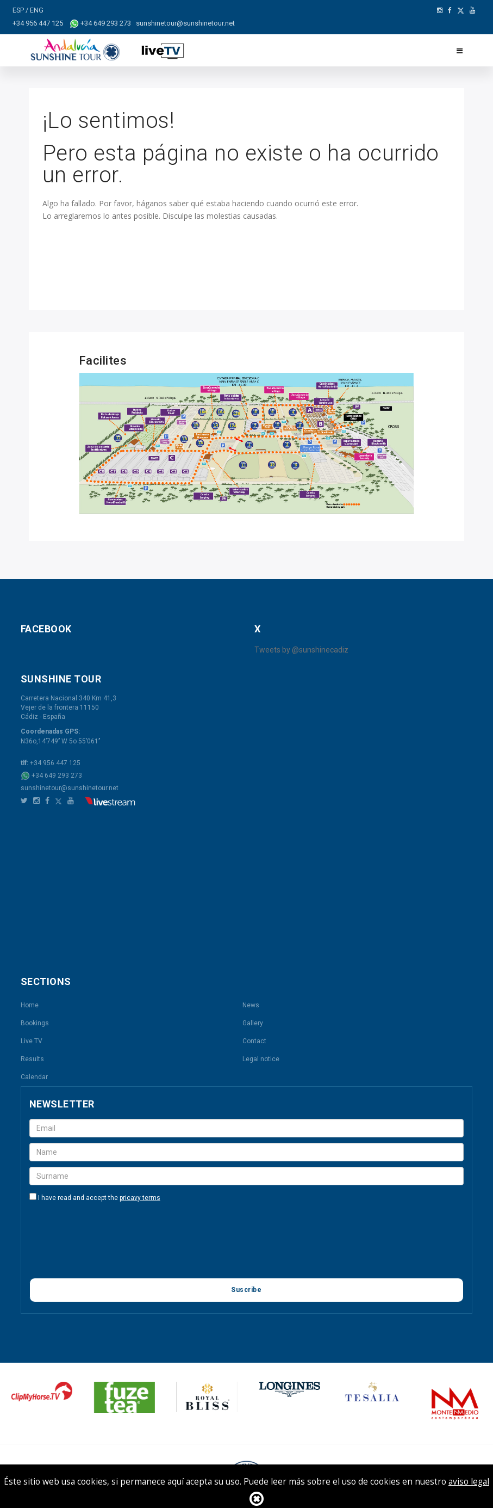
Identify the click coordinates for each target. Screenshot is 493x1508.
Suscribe (246, 1289)
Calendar (34, 1076)
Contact (254, 1040)
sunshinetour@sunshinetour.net (69, 787)
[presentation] (112, 1247)
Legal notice (260, 1058)
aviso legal (468, 1481)
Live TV (31, 1040)
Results (32, 1058)
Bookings (35, 1022)
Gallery (252, 1022)
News (250, 1004)
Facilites (103, 360)
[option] (76, 1391)
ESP (19, 10)
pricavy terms (140, 1197)
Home (30, 1004)
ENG (37, 10)
